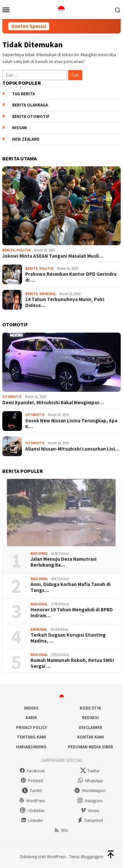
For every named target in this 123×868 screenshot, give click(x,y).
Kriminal (47, 294)
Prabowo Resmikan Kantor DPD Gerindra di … (70, 277)
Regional (39, 654)
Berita (8, 250)
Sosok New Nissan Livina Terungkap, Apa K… (71, 424)
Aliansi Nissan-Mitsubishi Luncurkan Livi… (72, 449)
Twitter (90, 771)
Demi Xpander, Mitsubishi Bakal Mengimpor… (53, 403)
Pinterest (31, 781)
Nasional (39, 553)
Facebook (32, 771)
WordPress (32, 801)
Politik (23, 250)
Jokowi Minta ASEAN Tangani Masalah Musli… (52, 256)
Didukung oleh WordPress (43, 856)
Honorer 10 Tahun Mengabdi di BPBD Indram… (72, 613)
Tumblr (32, 790)
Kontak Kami (90, 737)
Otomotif (12, 396)
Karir (31, 717)
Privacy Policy (31, 727)
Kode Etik (90, 708)
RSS (61, 830)
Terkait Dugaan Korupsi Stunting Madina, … (68, 638)
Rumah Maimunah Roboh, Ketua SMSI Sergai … (72, 663)
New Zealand (26, 139)
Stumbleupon (90, 790)
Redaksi (90, 717)
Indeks (31, 708)
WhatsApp (90, 781)
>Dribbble (32, 810)
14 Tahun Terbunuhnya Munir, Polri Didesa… (64, 302)
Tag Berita (23, 94)
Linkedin (32, 820)
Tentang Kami (31, 737)
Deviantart (90, 820)
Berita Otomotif (31, 116)
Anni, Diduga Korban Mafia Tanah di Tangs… (71, 587)
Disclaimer (90, 727)
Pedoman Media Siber (90, 747)
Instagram (90, 801)
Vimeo (89, 810)
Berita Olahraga (30, 105)
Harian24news (31, 747)
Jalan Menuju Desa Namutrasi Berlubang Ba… (63, 562)
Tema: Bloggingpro (86, 856)
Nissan (19, 127)
